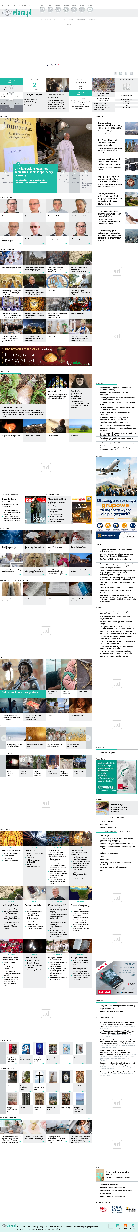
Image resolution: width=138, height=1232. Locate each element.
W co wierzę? (54, 391)
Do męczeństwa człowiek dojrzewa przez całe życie (56, 861)
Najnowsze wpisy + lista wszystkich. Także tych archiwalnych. (119, 809)
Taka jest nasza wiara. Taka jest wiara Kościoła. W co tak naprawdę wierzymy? (57, 396)
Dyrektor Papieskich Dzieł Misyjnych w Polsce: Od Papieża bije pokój (117, 408)
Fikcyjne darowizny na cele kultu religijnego (116, 587)
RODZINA (11, 954)
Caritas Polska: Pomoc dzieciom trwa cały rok (10, 959)
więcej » (80, 111)
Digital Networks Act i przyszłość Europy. (109, 168)
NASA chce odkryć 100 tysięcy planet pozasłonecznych (35, 914)
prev (88, 738)
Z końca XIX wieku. (104, 204)
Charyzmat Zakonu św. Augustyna (34, 966)
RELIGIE (80, 902)
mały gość (81, 20)
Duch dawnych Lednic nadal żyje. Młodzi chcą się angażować (58, 867)
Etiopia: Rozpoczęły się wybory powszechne (116, 656)
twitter (131, 73)
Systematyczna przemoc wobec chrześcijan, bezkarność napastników (58, 917)
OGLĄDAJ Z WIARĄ (6, 725)
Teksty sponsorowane (8, 1118)
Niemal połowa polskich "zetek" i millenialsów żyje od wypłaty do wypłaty (117, 840)
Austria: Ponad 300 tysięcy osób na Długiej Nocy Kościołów (118, 429)
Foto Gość (52, 1227)
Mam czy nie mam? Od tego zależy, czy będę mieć (80, 962)
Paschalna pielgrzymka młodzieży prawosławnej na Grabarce (58, 925)
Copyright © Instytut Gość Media (28, 1229)
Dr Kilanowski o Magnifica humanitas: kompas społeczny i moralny (117, 389)
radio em (93, 20)
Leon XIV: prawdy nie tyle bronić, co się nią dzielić (57, 882)
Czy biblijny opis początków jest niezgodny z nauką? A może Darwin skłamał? (80, 404)
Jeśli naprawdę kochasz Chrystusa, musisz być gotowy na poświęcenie (117, 444)
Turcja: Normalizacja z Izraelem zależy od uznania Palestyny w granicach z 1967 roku (116, 652)
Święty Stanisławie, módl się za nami (113, 867)
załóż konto (132, 2)
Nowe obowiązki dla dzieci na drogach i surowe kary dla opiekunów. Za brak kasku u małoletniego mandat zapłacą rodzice (118, 573)
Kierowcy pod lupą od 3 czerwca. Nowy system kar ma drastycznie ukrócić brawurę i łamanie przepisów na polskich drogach (117, 566)
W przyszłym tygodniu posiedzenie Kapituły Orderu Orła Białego (108, 179)
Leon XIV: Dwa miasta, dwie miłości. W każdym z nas (20, 170)
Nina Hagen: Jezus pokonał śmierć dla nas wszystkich (12, 918)
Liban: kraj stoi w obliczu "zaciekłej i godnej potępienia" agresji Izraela (116, 647)
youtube (136, 73)
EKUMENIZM (57, 902)
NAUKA (35, 902)
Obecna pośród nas (11, 861)
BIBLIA (34, 847)
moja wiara (58, 5)
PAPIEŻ (81, 847)
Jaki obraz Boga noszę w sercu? (35, 854)
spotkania (66, 5)
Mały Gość (43, 1227)
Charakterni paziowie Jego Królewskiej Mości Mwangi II (12, 512)
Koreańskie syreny (79, 920)
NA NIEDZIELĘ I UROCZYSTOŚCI (103, 94)
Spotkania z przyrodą (12, 407)
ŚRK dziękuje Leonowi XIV (57, 905)
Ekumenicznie (126, 80)
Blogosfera (100, 799)
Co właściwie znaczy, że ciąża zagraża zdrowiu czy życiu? (81, 977)
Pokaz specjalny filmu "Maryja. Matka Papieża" (117, 1074)
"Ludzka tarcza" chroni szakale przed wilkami (35, 928)
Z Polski (99, 544)
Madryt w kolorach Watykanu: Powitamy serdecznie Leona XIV (115, 449)
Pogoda (11, 80)
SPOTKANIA (57, 954)
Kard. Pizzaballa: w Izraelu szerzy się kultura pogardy (58, 910)
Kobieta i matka (9, 962)
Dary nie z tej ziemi (56, 514)
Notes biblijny (105, 824)
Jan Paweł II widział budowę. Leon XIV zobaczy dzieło (107, 142)
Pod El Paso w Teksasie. (106, 241)
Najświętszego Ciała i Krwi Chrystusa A (103, 99)
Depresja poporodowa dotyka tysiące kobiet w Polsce (12, 967)
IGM (24, 1227)
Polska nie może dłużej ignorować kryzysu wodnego (33, 907)
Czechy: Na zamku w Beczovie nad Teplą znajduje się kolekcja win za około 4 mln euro (110, 197)
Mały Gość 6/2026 (57, 499)
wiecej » (11, 113)
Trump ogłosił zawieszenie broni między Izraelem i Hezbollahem (110, 125)
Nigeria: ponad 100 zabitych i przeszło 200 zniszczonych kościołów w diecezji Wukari (58, 933)
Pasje (102, 856)
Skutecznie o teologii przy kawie (119, 1173)
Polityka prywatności (91, 1227)
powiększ (90, 5)
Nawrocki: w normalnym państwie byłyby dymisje (115, 591)
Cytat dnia (80, 98)
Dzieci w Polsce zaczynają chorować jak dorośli (12, 973)
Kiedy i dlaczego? (56, 522)
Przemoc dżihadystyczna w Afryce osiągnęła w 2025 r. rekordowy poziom (80, 907)
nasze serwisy (47, 20)
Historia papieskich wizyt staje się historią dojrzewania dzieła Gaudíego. (110, 150)
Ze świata (99, 607)
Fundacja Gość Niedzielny (74, 1227)
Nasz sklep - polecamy (8, 1040)
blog (50, 5)
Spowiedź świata (31, 958)
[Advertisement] (69, 44)
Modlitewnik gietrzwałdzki (11, 850)
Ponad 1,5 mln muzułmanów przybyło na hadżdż (81, 929)
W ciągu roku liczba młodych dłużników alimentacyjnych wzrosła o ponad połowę (11, 981)
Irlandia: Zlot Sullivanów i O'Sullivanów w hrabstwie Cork (58, 964)
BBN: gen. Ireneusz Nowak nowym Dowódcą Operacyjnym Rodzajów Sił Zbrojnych (116, 555)
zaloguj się (120, 2)
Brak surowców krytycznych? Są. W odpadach (33, 920)
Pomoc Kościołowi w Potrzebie (111, 1012)
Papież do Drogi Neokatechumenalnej (114, 422)
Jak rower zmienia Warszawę (56, 974)
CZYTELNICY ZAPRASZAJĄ (104, 1018)
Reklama (60, 1227)
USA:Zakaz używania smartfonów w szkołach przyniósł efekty (109, 214)
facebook (126, 73)
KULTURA (11, 902)
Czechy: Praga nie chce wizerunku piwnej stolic (58, 970)
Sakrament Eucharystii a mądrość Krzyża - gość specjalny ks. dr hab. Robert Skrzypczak (117, 1066)
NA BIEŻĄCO (100, 116)
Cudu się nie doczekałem (109, 853)
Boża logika (8, 858)
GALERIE (3, 657)
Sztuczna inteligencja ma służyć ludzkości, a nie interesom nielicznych (81, 863)
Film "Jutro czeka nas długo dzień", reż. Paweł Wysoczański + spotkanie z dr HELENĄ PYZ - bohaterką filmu (117, 1034)
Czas (101, 870)
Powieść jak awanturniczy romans (112, 1188)
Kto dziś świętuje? (126, 95)
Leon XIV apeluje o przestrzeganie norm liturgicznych (79, 852)
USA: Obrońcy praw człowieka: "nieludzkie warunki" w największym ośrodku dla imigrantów (110, 234)
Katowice (11, 83)
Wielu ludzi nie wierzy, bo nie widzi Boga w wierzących (116, 863)
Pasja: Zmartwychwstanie (33, 865)
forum (42, 5)
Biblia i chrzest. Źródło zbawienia (112, 1197)
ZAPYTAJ (80, 954)
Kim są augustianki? (34, 970)
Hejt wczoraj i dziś (33, 961)
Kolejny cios (104, 859)
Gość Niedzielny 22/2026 (10, 500)
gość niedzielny (66, 20)
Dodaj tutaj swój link (107, 753)
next (3, 738)
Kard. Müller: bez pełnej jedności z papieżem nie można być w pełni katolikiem (58, 874)
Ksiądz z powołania (107, 1009)
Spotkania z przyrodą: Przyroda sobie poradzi (116, 844)
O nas (19, 1227)
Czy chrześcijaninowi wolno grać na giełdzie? (81, 972)
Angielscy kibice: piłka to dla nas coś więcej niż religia (117, 848)
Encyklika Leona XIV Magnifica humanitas (80, 858)
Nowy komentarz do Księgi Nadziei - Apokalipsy (117, 1006)
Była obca (30, 858)
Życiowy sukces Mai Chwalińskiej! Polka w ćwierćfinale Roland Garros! (116, 637)
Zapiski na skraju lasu (108, 827)
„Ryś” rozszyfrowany (57, 519)
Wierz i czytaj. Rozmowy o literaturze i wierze (116, 1191)
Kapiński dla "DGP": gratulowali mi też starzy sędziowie (116, 560)
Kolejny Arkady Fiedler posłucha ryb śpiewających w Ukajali (10, 907)
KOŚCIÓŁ (57, 847)
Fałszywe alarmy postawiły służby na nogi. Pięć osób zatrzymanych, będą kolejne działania (117, 579)
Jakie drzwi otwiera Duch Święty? (80, 869)
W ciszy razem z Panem (12, 853)
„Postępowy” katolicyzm (109, 1185)
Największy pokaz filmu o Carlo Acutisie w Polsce (12, 927)
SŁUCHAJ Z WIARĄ (6, 753)
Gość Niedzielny (32, 1227)
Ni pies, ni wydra (56, 517)
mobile (82, 5)
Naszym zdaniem (6, 197)
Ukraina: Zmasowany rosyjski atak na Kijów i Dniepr (116, 623)
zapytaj (74, 5)
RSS (125, 1225)
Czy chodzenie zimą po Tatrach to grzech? (81, 968)
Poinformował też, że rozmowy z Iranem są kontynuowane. (109, 132)
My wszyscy (53, 97)
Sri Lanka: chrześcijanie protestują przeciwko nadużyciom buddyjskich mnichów (81, 915)
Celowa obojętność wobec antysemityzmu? (81, 923)
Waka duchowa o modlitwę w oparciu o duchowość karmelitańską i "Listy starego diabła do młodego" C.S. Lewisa (118, 1055)
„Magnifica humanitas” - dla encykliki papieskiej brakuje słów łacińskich (114, 418)
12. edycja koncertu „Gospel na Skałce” (11, 913)
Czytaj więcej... (57, 113)
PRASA (34, 954)
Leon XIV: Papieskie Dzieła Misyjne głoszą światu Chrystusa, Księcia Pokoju (118, 434)
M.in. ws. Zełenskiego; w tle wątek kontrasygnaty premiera (110, 185)
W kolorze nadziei (106, 821)
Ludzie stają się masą (11, 922)
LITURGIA (12, 847)
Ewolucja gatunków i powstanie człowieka (76, 395)
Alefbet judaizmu (106, 1194)
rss (120, 73)
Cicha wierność (9, 856)
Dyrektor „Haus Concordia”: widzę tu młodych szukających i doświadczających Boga (57, 853)
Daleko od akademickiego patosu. (118, 1178)
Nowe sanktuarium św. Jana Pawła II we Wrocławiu (115, 413)
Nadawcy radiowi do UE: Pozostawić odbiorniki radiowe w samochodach (110, 161)
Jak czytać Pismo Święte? (80, 958)
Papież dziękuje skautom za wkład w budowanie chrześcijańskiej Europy (117, 439)
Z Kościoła (100, 383)
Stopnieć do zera (33, 963)
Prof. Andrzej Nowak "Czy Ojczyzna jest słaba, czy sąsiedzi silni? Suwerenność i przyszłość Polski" (117, 1025)
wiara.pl (17, 10)
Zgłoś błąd (133, 1225)
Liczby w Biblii (30, 850)
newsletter (117, 1225)
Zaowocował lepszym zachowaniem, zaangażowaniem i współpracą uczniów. (109, 221)
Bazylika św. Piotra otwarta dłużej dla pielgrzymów (114, 394)
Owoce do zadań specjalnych (56, 511)
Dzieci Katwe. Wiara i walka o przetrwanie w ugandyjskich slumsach (12, 518)
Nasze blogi (117, 804)
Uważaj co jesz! (32, 924)
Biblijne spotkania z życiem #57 (34, 861)
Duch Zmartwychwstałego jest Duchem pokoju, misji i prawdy (80, 875)
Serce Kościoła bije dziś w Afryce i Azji (58, 978)
